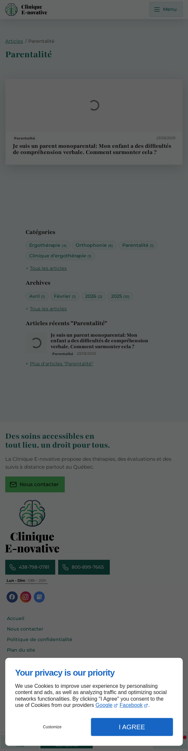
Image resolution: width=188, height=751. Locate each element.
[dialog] (94, 702)
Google (104, 705)
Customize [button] (52, 727)
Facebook (131, 705)
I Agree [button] (132, 727)
